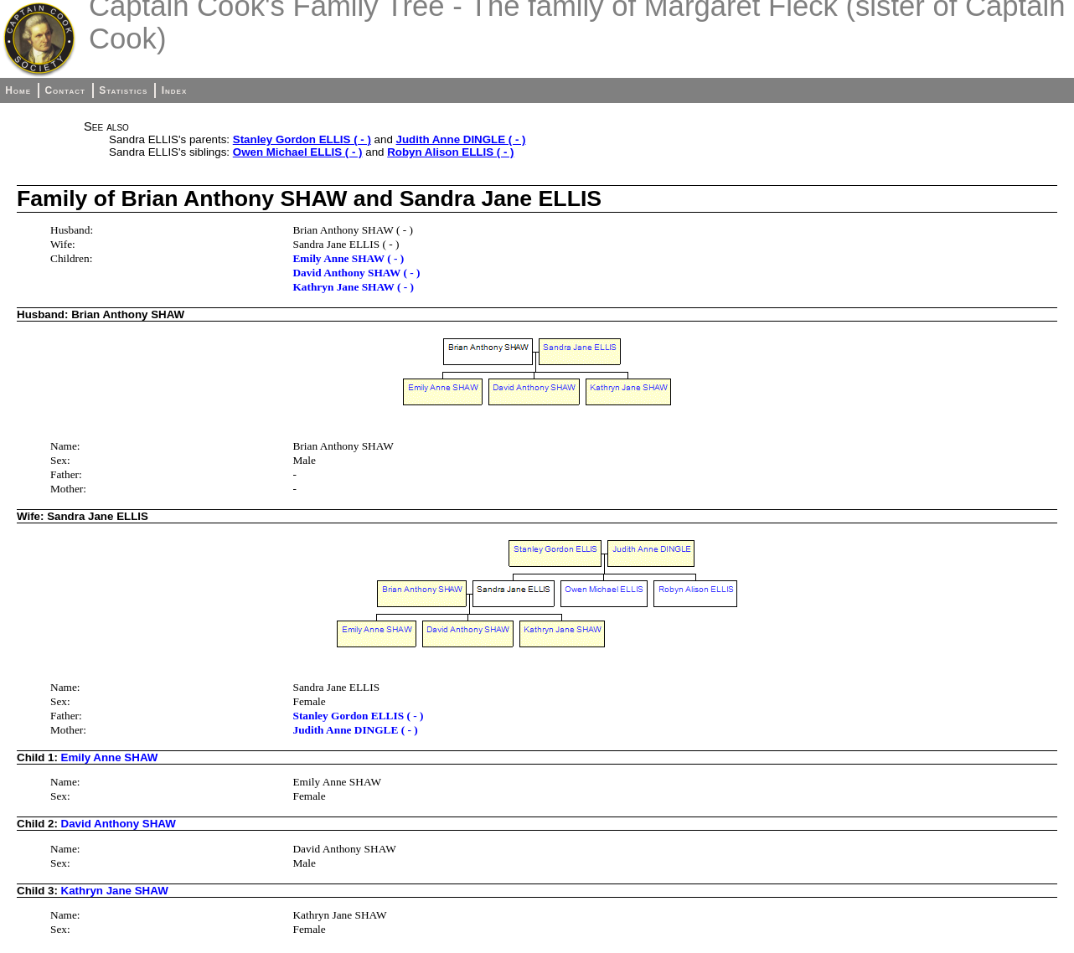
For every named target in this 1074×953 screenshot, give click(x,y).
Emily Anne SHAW (109, 757)
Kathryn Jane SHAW (114, 890)
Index (175, 90)
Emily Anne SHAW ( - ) (348, 258)
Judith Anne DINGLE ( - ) (461, 139)
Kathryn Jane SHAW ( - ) (353, 287)
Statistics (123, 90)
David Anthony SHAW (118, 823)
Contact (64, 90)
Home (18, 90)
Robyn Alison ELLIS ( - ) (450, 152)
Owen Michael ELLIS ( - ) (298, 152)
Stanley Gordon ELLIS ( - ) (302, 139)
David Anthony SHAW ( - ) (356, 272)
